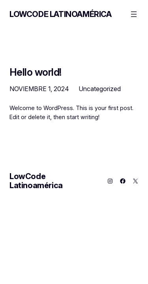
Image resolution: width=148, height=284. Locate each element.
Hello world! (35, 72)
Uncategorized (100, 89)
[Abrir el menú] (134, 14)
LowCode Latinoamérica (60, 14)
